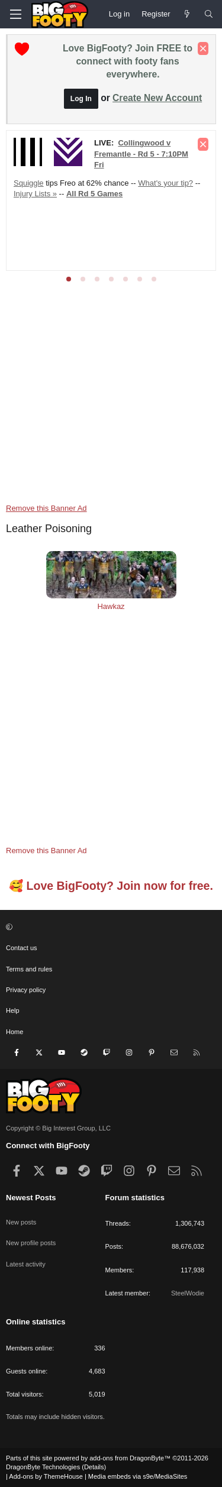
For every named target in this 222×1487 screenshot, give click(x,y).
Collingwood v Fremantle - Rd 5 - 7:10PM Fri (141, 153)
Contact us (21, 947)
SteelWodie (187, 1293)
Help (13, 1010)
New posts (21, 1222)
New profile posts (31, 1242)
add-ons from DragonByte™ (129, 1458)
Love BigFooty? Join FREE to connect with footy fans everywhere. (127, 61)
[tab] (69, 279)
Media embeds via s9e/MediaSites (138, 1476)
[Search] (209, 14)
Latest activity (26, 1264)
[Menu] (15, 14)
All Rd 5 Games (94, 193)
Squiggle (29, 183)
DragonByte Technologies (43, 1466)
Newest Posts (31, 1197)
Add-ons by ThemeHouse (46, 1476)
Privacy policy (26, 989)
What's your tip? (165, 183)
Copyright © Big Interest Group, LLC (58, 1128)
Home (14, 1031)
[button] (109, 927)
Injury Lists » (35, 193)
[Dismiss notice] (203, 48)
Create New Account (157, 98)
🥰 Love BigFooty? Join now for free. (111, 885)
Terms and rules (29, 969)
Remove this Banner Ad (46, 508)
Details (94, 1466)
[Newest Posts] (187, 14)
